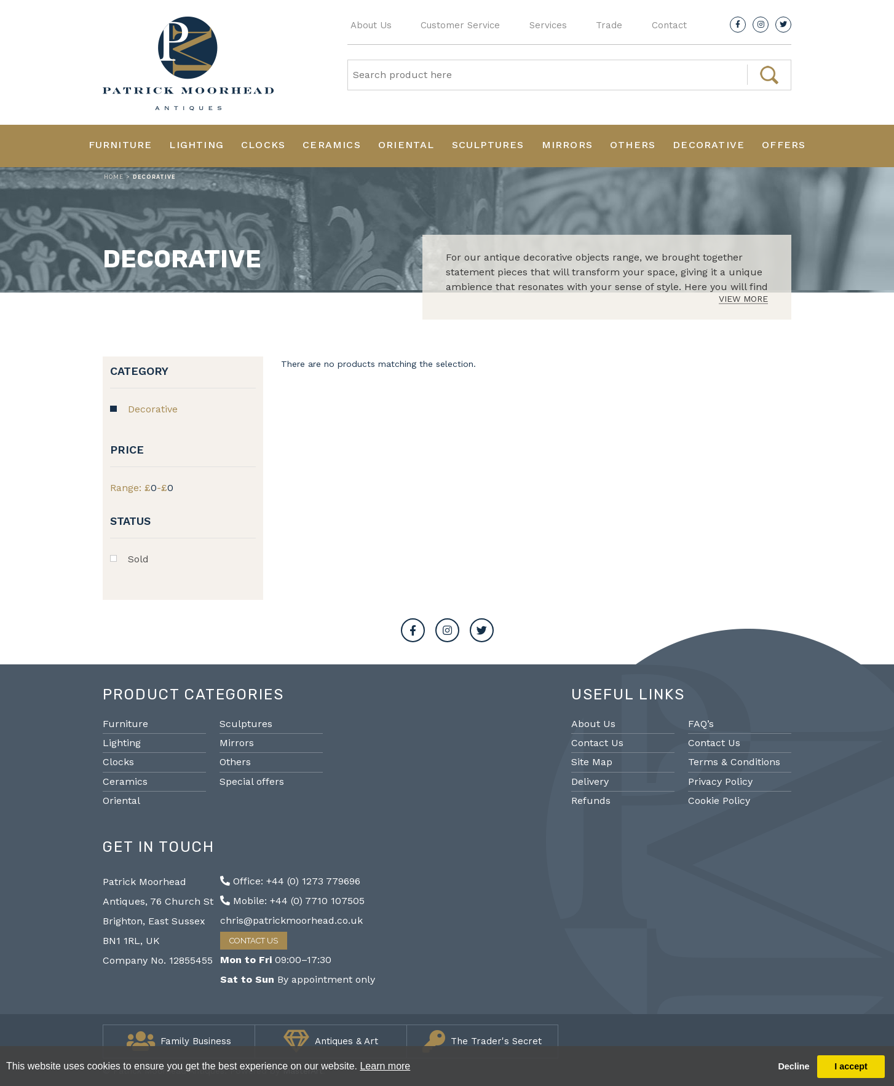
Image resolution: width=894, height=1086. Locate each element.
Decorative (709, 145)
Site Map (591, 762)
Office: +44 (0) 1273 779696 (290, 881)
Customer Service (460, 25)
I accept (851, 1066)
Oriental (406, 145)
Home (114, 177)
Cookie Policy (719, 800)
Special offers (252, 781)
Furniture (120, 145)
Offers (783, 145)
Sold (138, 559)
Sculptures (488, 145)
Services (548, 25)
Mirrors (567, 145)
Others (632, 145)
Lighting (196, 145)
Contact (669, 25)
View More (743, 299)
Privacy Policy (720, 781)
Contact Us (597, 743)
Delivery (590, 781)
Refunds (591, 800)
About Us (371, 25)
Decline (793, 1066)
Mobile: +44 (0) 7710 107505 (292, 901)
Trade (609, 25)
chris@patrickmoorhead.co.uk (291, 920)
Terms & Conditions (734, 762)
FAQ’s (701, 724)
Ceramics (332, 145)
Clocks (263, 145)
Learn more (385, 1066)
